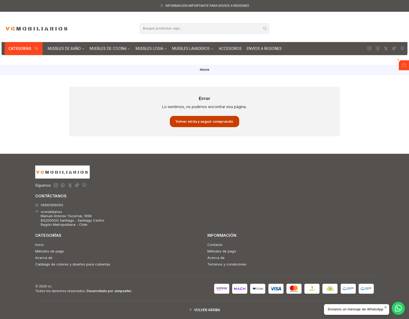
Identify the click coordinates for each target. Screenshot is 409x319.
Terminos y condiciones (226, 264)
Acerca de (43, 258)
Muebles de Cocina (110, 48)
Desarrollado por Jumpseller (109, 291)
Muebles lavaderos (193, 48)
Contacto (214, 245)
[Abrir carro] (404, 65)
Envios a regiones (264, 48)
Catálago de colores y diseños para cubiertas (72, 264)
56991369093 (49, 205)
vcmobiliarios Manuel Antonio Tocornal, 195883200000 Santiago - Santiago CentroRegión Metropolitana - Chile (69, 218)
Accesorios (230, 48)
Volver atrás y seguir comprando (204, 121)
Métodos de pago (49, 251)
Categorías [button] (23, 48)
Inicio (39, 245)
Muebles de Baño (66, 48)
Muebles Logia (151, 48)
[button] (204, 310)
